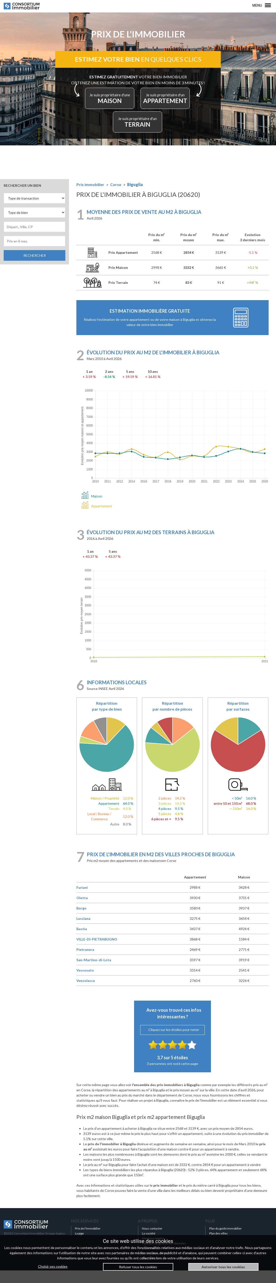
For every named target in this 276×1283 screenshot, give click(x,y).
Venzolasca (85, 993)
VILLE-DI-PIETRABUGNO (96, 952)
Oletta (82, 910)
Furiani (82, 900)
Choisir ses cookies (53, 1266)
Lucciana (83, 931)
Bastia (81, 941)
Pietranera (85, 962)
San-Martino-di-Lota (93, 972)
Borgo (81, 921)
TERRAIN (159, 133)
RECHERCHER (34, 268)
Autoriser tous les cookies (223, 1267)
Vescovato (85, 983)
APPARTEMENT (118, 133)
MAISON (136, 106)
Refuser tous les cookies (138, 1267)
